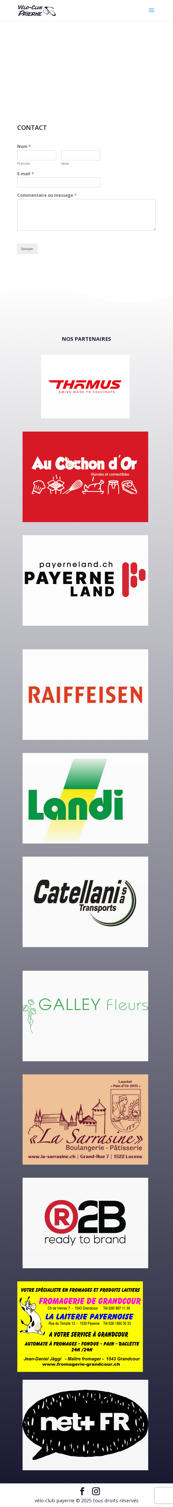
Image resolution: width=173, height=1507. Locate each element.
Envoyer (27, 249)
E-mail (25, 174)
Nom (24, 146)
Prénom (23, 163)
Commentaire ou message (47, 195)
